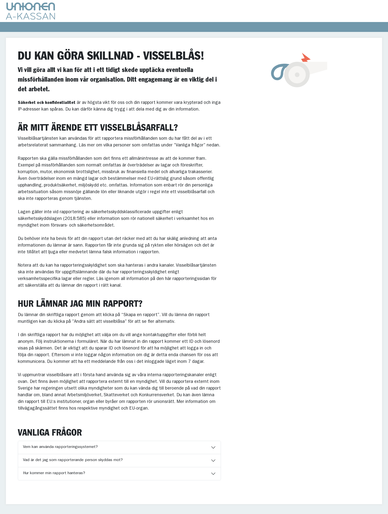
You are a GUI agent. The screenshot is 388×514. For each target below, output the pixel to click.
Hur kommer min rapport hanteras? (54, 473)
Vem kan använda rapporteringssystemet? (60, 447)
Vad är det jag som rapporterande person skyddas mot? (73, 460)
